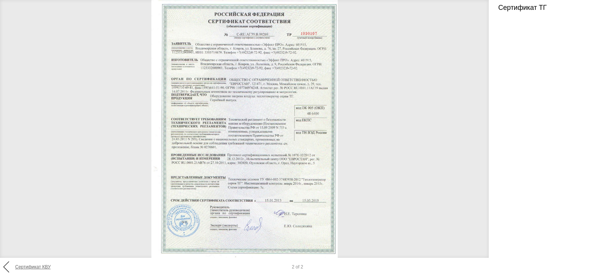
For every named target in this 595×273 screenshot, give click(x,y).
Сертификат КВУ (33, 267)
